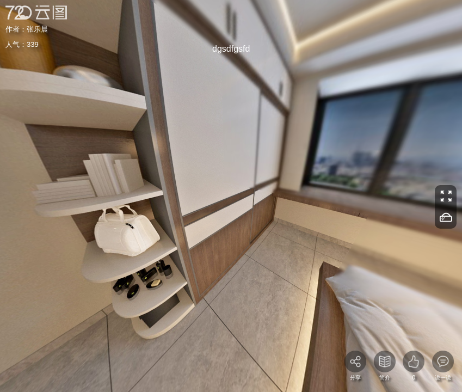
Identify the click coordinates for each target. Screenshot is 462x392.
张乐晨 (37, 29)
